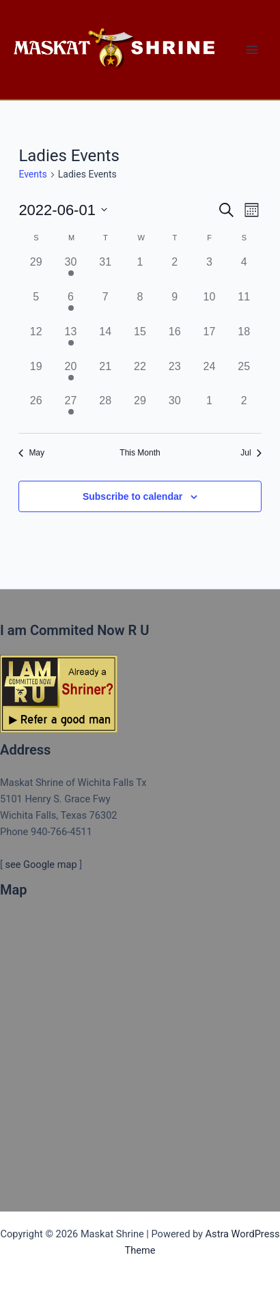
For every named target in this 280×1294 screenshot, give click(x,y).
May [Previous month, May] (31, 453)
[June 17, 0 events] (209, 341)
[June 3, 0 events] (209, 271)
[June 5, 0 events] (35, 306)
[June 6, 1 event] (70, 306)
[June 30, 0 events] (174, 410)
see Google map (40, 864)
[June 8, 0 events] (140, 306)
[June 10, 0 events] (209, 306)
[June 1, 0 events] (140, 271)
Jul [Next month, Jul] (250, 453)
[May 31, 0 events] (105, 271)
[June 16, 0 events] (174, 341)
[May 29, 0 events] (35, 271)
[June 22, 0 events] (140, 375)
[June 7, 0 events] (105, 306)
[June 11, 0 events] (244, 306)
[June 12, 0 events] (35, 341)
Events (32, 174)
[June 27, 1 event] (70, 410)
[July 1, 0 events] (209, 410)
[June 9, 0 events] (174, 306)
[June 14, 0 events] (105, 341)
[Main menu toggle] (252, 50)
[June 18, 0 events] (244, 341)
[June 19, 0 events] (35, 375)
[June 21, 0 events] (105, 375)
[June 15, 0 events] (140, 341)
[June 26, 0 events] (35, 410)
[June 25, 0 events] (244, 375)
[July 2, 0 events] (244, 410)
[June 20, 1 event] (70, 375)
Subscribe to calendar (132, 496)
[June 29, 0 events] (140, 410)
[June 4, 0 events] (244, 271)
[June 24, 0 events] (209, 375)
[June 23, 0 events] (174, 375)
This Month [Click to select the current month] (140, 453)
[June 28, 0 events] (105, 410)
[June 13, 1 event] (70, 341)
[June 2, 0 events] (174, 271)
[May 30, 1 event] (70, 271)
